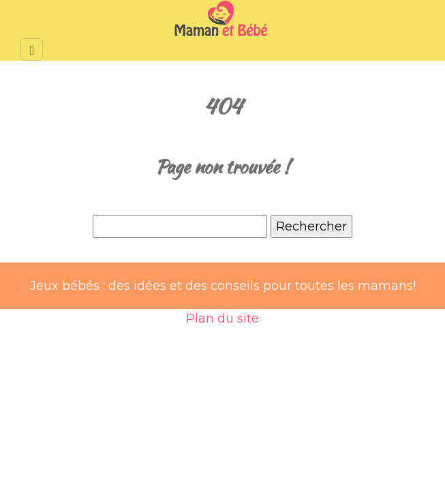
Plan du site (222, 318)
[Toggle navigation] (31, 49)
